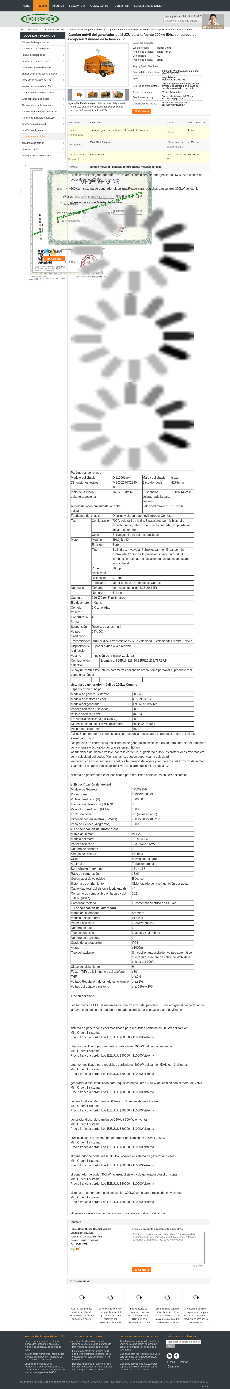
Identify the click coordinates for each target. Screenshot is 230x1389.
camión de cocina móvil (34, 124)
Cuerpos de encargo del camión (38, 92)
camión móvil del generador (126, 1213)
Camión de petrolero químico (36, 48)
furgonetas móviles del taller (96, 1213)
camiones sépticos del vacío (36, 67)
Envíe (170, 1346)
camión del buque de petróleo (37, 61)
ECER (205, 1386)
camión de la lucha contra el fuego (39, 73)
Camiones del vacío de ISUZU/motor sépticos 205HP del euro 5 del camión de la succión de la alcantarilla (139, 1367)
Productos (33, 29)
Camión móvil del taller (53, 29)
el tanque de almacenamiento (37, 155)
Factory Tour (77, 5)
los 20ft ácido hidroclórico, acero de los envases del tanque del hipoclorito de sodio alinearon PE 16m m (44, 1357)
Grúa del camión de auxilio (35, 99)
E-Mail (171, 1361)
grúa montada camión (33, 143)
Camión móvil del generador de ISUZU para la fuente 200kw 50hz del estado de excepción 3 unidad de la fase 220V (99, 107)
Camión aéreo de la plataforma (37, 105)
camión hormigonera (32, 130)
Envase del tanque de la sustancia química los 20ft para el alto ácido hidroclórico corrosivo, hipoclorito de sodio (43, 1345)
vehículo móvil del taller (154, 1213)
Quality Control (99, 5)
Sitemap (183, 1361)
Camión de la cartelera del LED (38, 117)
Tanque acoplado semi (33, 55)
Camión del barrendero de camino (39, 111)
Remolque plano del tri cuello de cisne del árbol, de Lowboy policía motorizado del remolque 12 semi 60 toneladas (92, 1367)
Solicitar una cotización (148, 5)
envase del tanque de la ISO (36, 86)
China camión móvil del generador (61, 1381)
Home (26, 5)
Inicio (22, 29)
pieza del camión (30, 149)
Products (41, 5)
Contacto (143, 111)
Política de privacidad (31, 1381)
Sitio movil (173, 1366)
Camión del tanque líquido (35, 42)
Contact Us (121, 5)
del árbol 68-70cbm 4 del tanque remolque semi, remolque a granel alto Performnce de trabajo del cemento (91, 1344)
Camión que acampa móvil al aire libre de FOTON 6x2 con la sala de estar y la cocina (82, 1313)
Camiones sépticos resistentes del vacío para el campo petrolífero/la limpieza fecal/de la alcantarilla (140, 1357)
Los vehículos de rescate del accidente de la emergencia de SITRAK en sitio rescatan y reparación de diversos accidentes (138, 1317)
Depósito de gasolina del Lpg (37, 80)
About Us (58, 5)
